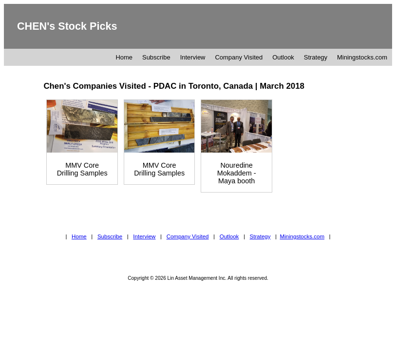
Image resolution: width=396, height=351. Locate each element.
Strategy (315, 57)
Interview (193, 57)
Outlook (283, 57)
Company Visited (239, 57)
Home (123, 57)
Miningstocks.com (362, 57)
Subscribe (156, 57)
